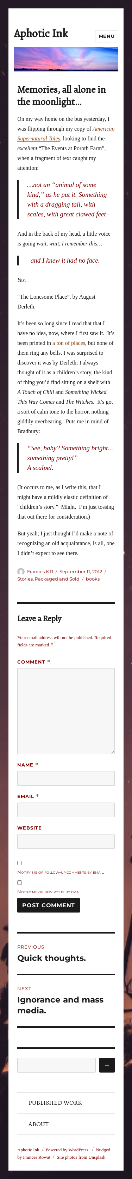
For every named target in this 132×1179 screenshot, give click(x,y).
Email (28, 796)
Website (29, 828)
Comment (34, 662)
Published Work (55, 1102)
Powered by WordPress (67, 1149)
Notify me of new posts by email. (49, 891)
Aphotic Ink (41, 33)
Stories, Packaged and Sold (48, 579)
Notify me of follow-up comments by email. (60, 872)
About (39, 1124)
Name (28, 765)
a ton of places (68, 343)
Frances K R (40, 571)
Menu (106, 36)
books (93, 579)
